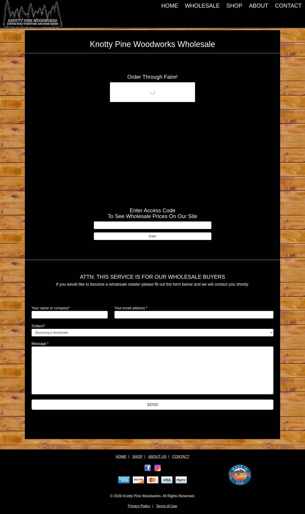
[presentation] (66, 423)
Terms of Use (166, 506)
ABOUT (258, 5)
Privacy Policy (139, 506)
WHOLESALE (202, 5)
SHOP (234, 5)
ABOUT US (157, 457)
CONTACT (288, 5)
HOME (169, 5)
